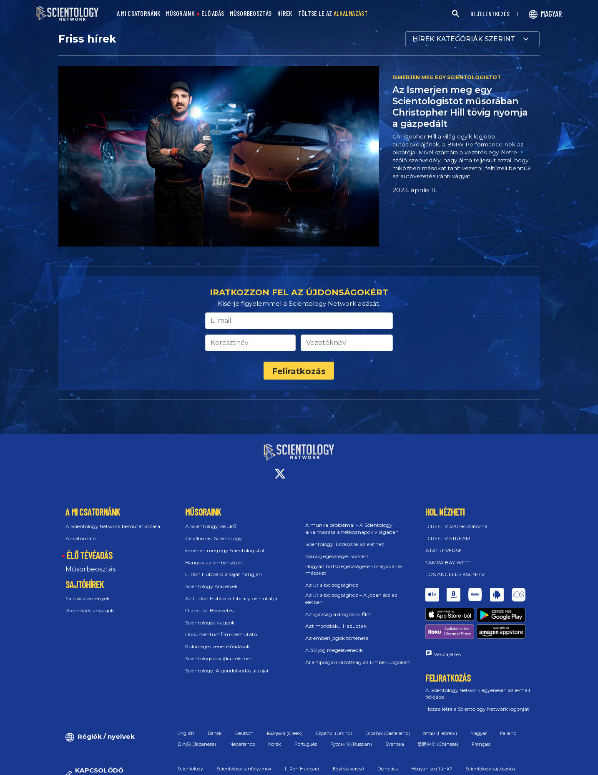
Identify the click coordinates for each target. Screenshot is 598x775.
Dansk (215, 733)
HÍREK (284, 13)
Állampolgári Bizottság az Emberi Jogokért (357, 662)
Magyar (478, 733)
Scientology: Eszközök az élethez (344, 544)
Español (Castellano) (387, 733)
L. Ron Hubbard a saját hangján (223, 574)
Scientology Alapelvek (211, 586)
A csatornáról (81, 538)
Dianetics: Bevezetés (209, 610)
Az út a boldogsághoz (331, 585)
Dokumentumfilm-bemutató (221, 634)
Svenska (394, 744)
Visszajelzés (447, 654)
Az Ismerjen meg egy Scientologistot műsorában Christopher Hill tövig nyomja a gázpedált (460, 106)
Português (305, 744)
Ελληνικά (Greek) (285, 733)
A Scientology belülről (211, 526)
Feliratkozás (299, 371)
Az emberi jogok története (336, 638)
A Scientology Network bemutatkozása (112, 526)
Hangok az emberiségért (214, 562)
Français (481, 744)
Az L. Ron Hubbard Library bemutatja (231, 598)
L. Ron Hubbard (302, 769)
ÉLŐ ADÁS (212, 13)
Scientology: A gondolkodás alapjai (226, 670)
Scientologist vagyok (210, 622)
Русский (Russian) (351, 744)
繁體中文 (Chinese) (437, 744)
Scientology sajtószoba (490, 769)
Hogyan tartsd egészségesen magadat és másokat (353, 569)
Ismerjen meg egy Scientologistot (225, 550)
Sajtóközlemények (87, 598)
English (185, 733)
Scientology (190, 769)
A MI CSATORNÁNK (139, 13)
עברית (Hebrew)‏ (440, 733)
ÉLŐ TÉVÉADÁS (90, 555)
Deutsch (244, 733)
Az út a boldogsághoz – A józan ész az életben (351, 598)
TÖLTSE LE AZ (333, 13)
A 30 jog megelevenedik (334, 650)
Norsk (274, 744)
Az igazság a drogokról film (338, 614)
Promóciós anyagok (89, 610)
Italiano (508, 733)
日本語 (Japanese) (196, 744)
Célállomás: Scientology (213, 538)
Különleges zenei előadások (217, 646)
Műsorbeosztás (90, 569)
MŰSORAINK (180, 13)
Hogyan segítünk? (431, 769)
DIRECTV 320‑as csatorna (456, 526)
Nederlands (242, 744)
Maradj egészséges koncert (337, 556)
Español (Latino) (334, 733)
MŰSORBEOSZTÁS (250, 13)
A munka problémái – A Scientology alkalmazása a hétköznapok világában (352, 528)
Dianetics (387, 769)
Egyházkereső (348, 769)
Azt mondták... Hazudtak (336, 626)
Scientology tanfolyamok (243, 769)
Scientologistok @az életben (219, 658)
